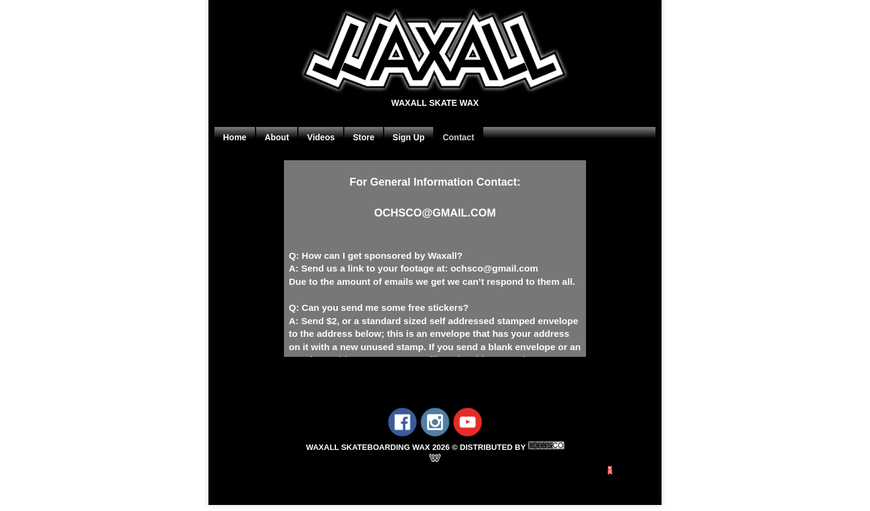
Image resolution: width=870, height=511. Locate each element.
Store (364, 137)
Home (234, 137)
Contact (458, 137)
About (277, 137)
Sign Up (409, 137)
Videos (321, 137)
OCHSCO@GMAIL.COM (435, 213)
